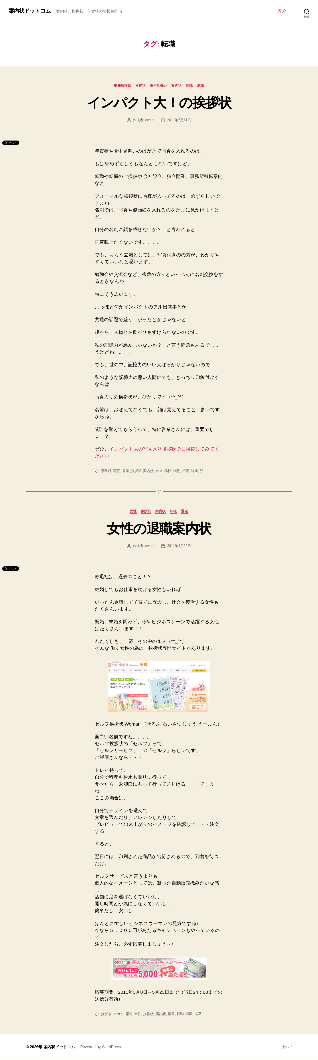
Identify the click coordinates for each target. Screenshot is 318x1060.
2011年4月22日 (179, 546)
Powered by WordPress (100, 1047)
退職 (201, 85)
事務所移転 (122, 85)
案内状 (177, 85)
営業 (125, 471)
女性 (132, 511)
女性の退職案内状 (159, 529)
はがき (106, 1014)
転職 (189, 85)
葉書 (171, 1014)
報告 (129, 1014)
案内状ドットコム (30, 11)
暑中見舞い (158, 85)
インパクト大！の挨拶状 (159, 103)
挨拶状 (140, 85)
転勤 (176, 471)
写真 (116, 471)
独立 (159, 471)
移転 (167, 471)
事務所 (106, 471)
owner (149, 120)
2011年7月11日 (179, 120)
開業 (194, 471)
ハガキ (118, 1014)
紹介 (282, 11)
